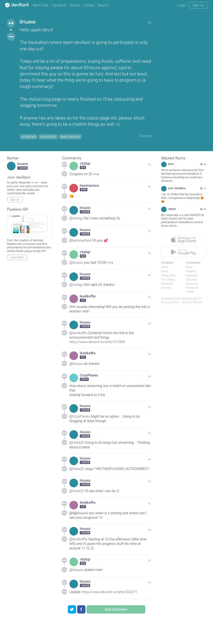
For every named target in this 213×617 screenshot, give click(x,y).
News (164, 271)
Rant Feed (40, 5)
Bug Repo (192, 275)
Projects (191, 271)
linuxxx (28, 22)
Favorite (145, 136)
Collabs (89, 5)
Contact (166, 288)
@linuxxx (76, 263)
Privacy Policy (169, 302)
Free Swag (167, 280)
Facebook (192, 288)
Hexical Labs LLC (192, 299)
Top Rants (59, 5)
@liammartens (80, 241)
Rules (189, 267)
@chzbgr (76, 219)
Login (182, 5)
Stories (75, 5)
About (164, 267)
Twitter (190, 292)
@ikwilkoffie (78, 333)
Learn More (17, 257)
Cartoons (191, 280)
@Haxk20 (76, 443)
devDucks (167, 284)
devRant (166, 299)
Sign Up (198, 5)
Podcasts (192, 284)
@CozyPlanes (79, 417)
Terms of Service (192, 302)
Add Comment (116, 609)
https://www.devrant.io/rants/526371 (110, 592)
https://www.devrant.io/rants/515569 (97, 342)
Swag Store (168, 275)
